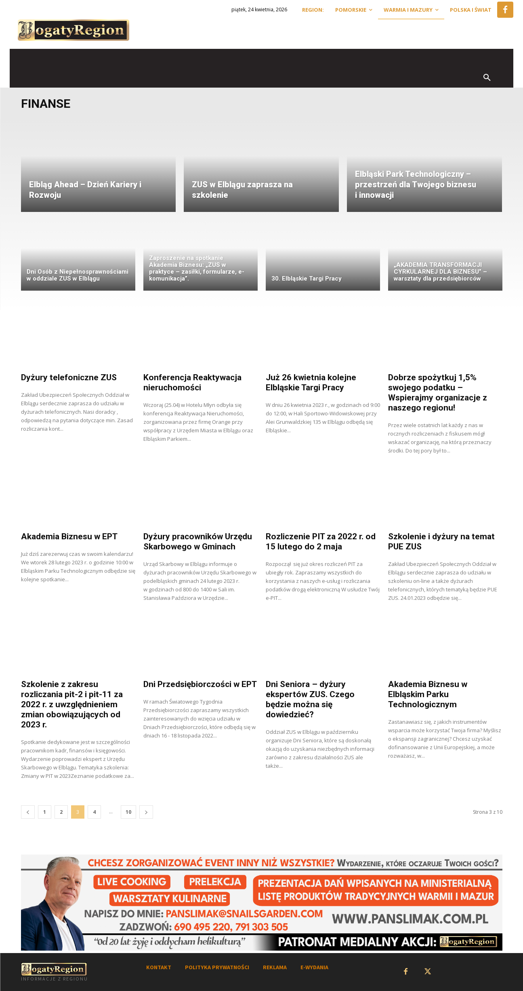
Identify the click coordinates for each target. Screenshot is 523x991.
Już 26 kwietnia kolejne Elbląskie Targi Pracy (311, 382)
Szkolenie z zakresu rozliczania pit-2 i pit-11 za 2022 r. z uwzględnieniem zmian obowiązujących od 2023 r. (72, 704)
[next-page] (146, 812)
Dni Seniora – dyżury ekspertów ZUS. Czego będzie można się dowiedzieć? (310, 699)
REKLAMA (275, 967)
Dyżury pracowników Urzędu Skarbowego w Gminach (197, 541)
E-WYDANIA (314, 967)
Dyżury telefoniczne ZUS (69, 377)
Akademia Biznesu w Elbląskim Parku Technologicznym (427, 694)
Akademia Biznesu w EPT (69, 536)
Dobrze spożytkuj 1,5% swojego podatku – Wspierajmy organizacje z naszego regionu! (437, 393)
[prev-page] (28, 812)
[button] (487, 78)
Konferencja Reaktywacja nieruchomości (192, 382)
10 (128, 812)
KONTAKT (158, 967)
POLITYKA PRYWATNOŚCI (217, 967)
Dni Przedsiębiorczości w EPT (200, 684)
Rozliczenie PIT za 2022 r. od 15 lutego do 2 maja (321, 541)
